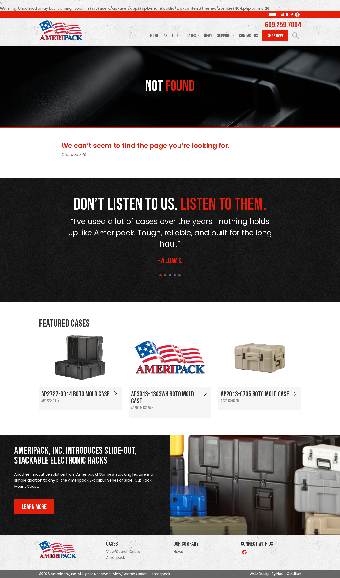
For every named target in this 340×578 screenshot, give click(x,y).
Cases (191, 36)
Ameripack (115, 557)
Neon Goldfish (288, 573)
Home (154, 36)
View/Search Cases (123, 551)
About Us (171, 36)
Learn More (34, 507)
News (208, 36)
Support (224, 36)
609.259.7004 (283, 25)
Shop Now (275, 36)
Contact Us (248, 36)
